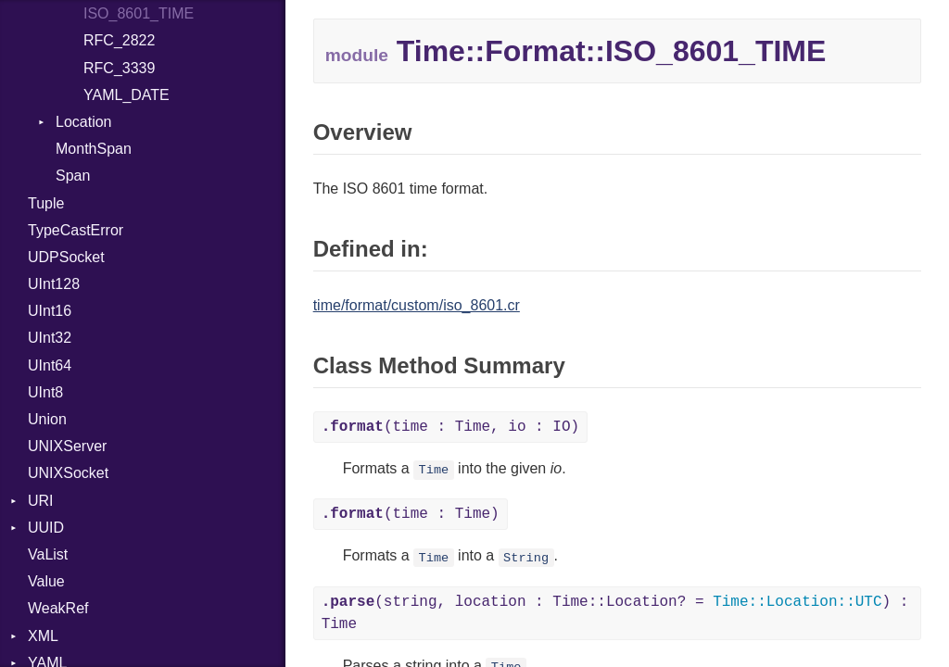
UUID (46, 527)
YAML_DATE (126, 95)
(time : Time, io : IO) (450, 427)
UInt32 (49, 338)
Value (46, 581)
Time (434, 470)
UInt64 (49, 365)
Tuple (46, 203)
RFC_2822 (119, 40)
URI (41, 501)
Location (84, 122)
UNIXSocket (68, 473)
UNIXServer (67, 446)
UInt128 (54, 284)
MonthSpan (94, 149)
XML (43, 636)
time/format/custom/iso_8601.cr (416, 305)
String (526, 557)
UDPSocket (66, 257)
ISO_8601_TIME (138, 13)
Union (47, 419)
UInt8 (45, 392)
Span (73, 175)
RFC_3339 (119, 68)
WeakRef (58, 608)
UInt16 (49, 311)
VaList (48, 554)
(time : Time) (411, 514)
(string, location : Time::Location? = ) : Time (615, 613)
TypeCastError (75, 230)
